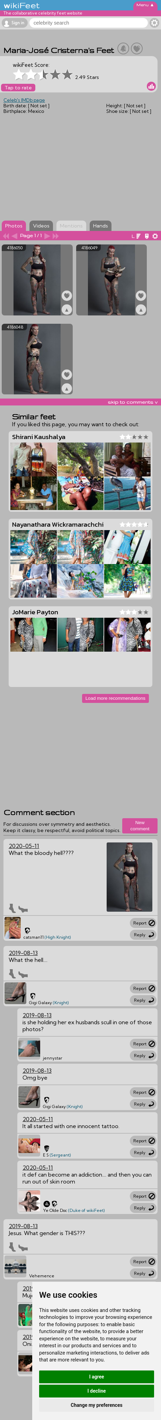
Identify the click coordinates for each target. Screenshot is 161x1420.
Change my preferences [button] (96, 1405)
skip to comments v (133, 402)
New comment (140, 825)
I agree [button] (96, 1376)
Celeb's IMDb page (24, 100)
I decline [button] (96, 1391)
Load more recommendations (115, 698)
